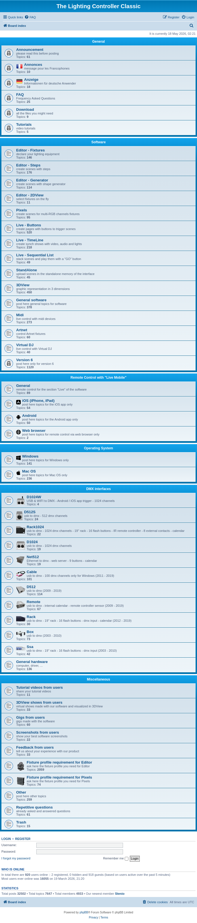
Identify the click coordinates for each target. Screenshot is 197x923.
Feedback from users (35, 747)
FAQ (20, 94)
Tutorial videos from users (39, 687)
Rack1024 (35, 527)
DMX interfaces (98, 489)
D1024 (32, 542)
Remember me (115, 859)
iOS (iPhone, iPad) (38, 400)
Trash (21, 822)
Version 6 (24, 360)
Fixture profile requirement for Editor (59, 762)
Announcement (29, 49)
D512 (31, 587)
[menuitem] (30, 17)
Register (23, 838)
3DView (22, 285)
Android (29, 415)
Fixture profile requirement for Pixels (59, 777)
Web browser (34, 430)
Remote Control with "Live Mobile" (98, 378)
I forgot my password (15, 858)
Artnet (21, 330)
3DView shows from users (39, 702)
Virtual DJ (24, 345)
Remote (33, 602)
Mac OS (29, 471)
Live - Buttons (28, 225)
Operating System (98, 448)
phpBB (84, 912)
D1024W (34, 497)
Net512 (33, 557)
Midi (20, 315)
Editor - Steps (28, 165)
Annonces (33, 64)
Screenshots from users (37, 732)
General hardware (32, 662)
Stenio (120, 893)
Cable (32, 572)
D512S (29, 512)
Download (25, 109)
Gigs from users (30, 717)
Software (98, 142)
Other (21, 792)
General (98, 42)
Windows (30, 456)
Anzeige (31, 79)
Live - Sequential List (35, 255)
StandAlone (26, 270)
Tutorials (24, 124)
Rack (31, 617)
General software (31, 300)
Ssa (30, 647)
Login (6, 838)
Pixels (21, 210)
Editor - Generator (32, 180)
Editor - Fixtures (30, 150)
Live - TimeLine (29, 240)
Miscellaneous (98, 679)
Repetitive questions (34, 807)
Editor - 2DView (30, 195)
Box (30, 632)
